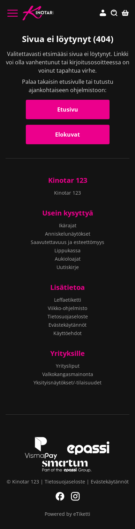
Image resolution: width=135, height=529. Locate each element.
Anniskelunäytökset (67, 233)
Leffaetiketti (67, 299)
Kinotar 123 (67, 180)
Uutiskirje (68, 267)
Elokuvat (67, 134)
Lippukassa (67, 250)
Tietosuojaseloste (67, 316)
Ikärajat (67, 225)
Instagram (75, 496)
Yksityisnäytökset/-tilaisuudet (67, 382)
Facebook (60, 496)
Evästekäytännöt (67, 325)
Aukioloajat (68, 258)
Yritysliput (68, 366)
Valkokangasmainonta (67, 374)
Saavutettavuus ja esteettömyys (67, 242)
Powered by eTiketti (67, 514)
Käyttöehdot (67, 333)
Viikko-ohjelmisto (67, 308)
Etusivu (67, 109)
